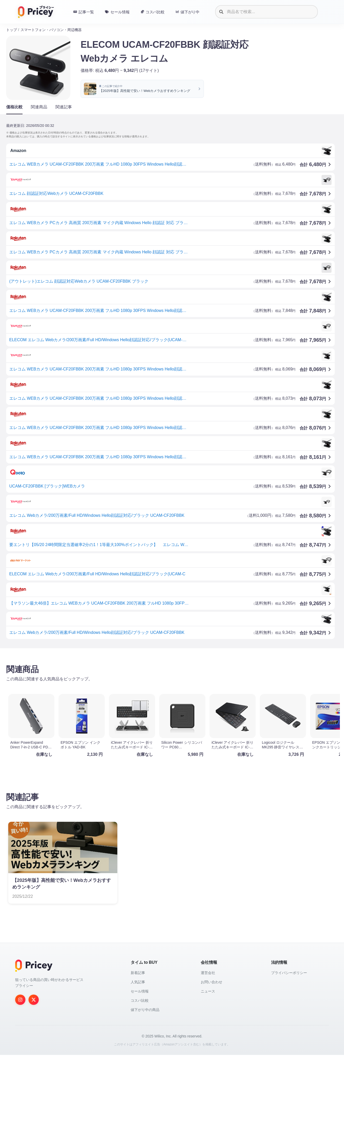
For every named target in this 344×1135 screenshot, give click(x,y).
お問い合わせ (211, 1062)
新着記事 (138, 1053)
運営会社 (208, 1053)
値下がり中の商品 (145, 1090)
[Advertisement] (160, 692)
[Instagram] (20, 1080)
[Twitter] (33, 1080)
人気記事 (138, 1062)
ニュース (208, 1071)
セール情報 (140, 1071)
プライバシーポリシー (289, 1053)
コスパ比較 (140, 1081)
